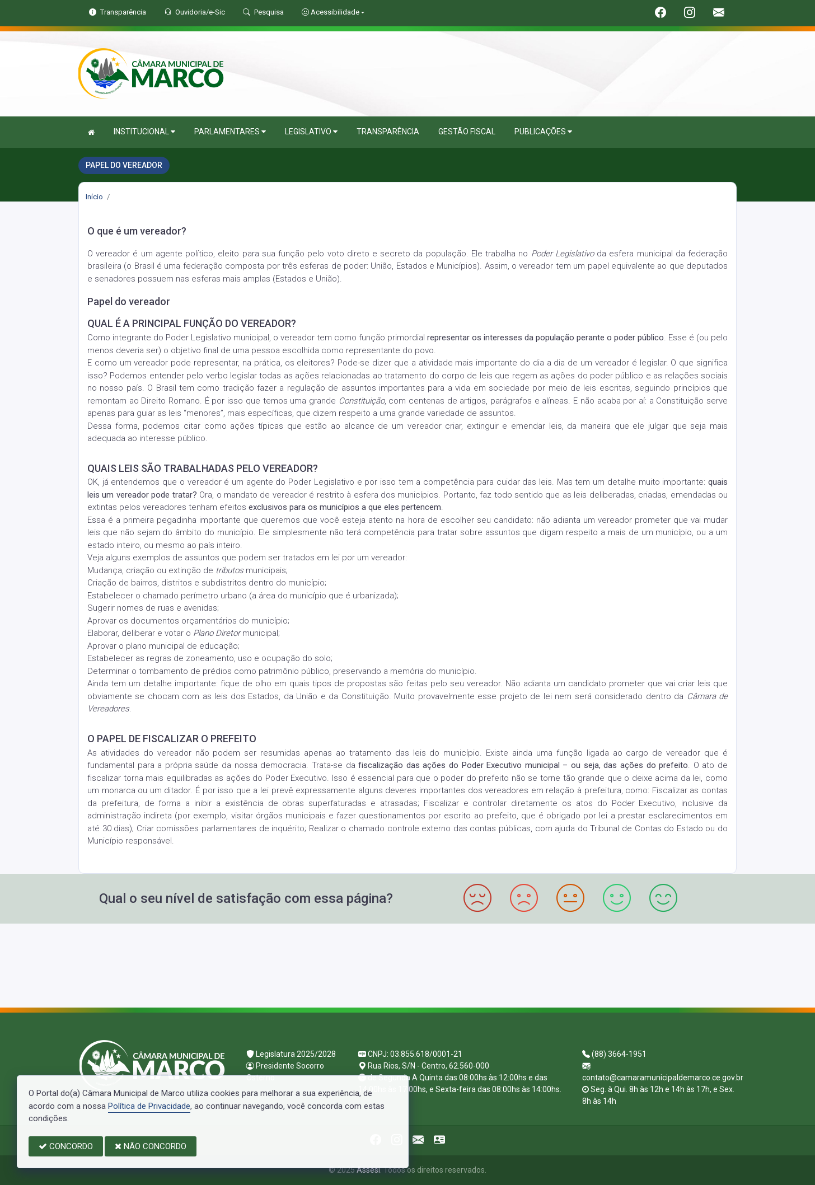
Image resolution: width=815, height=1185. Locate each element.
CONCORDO (66, 1146)
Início (94, 197)
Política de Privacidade (149, 1106)
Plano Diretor (216, 633)
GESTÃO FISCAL (466, 131)
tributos (229, 570)
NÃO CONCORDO (150, 1146)
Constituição (362, 401)
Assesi (368, 1169)
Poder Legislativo (562, 254)
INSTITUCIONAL (144, 132)
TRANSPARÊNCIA (388, 131)
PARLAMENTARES (230, 132)
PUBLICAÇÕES (543, 132)
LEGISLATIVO (311, 132)
